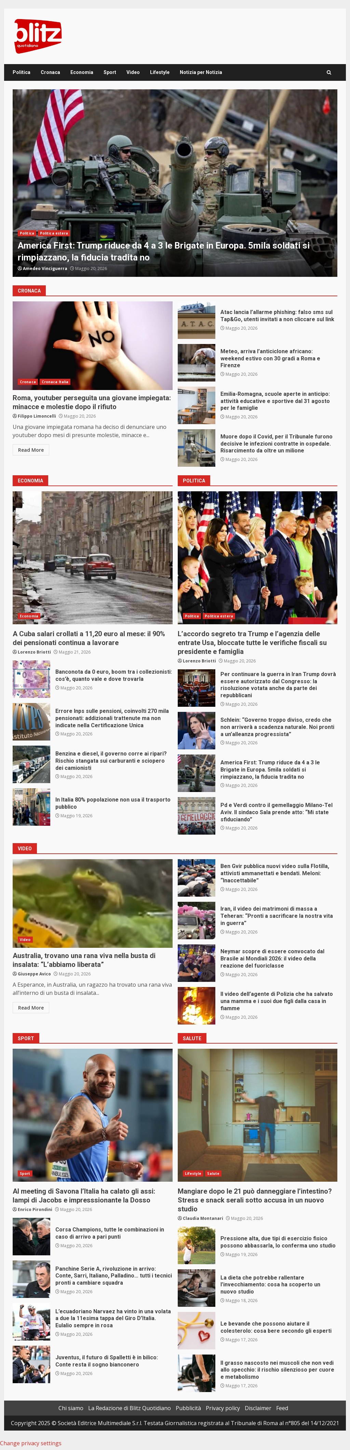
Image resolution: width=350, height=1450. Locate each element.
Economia (81, 72)
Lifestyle (160, 72)
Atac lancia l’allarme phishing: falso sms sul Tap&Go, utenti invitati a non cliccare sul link (196, 320)
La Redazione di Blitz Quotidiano (129, 1408)
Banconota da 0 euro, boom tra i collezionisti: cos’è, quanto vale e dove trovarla (31, 679)
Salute (213, 1173)
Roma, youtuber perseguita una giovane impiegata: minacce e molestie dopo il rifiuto (93, 345)
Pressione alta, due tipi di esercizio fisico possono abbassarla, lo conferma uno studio (196, 1245)
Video (133, 72)
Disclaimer (258, 1408)
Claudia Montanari (203, 1218)
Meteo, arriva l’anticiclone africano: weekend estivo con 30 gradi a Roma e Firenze (196, 363)
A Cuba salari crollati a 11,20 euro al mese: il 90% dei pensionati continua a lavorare (93, 557)
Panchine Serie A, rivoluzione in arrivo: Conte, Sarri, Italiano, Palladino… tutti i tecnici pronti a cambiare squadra (31, 1279)
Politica (21, 72)
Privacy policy (223, 1408)
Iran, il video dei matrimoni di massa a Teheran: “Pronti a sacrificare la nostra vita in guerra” (196, 920)
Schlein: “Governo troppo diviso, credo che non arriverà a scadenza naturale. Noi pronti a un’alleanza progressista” (196, 730)
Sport (110, 72)
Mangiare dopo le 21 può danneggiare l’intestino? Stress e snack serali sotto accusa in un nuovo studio (258, 1115)
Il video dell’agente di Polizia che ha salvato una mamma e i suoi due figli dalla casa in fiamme (196, 1006)
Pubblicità (188, 1408)
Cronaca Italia (55, 381)
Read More (31, 450)
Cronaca (50, 72)
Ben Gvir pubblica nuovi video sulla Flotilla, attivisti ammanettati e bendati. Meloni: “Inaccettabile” (196, 878)
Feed (282, 1408)
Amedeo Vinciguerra (45, 268)
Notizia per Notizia (201, 72)
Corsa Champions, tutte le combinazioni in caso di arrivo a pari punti (31, 1236)
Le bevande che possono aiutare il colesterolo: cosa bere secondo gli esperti (196, 1330)
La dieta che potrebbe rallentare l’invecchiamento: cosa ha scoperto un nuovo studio (196, 1288)
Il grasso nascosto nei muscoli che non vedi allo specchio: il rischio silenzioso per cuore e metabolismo (196, 1373)
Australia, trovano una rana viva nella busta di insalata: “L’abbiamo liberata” (93, 903)
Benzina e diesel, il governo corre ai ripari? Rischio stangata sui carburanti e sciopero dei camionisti (31, 764)
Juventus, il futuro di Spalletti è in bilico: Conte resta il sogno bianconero (31, 1364)
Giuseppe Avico (34, 974)
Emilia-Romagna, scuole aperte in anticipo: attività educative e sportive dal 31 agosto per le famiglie (196, 405)
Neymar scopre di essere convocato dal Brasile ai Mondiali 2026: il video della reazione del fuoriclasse (196, 963)
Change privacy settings (31, 1443)
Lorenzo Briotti (34, 652)
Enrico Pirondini (35, 1209)
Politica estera (54, 233)
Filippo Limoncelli (37, 416)
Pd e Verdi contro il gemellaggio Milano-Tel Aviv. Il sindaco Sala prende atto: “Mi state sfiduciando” (196, 816)
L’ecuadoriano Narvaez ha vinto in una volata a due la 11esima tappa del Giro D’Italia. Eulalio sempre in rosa (31, 1322)
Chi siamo (70, 1408)
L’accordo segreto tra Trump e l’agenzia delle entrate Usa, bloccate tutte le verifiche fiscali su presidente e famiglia (258, 557)
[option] (175, 183)
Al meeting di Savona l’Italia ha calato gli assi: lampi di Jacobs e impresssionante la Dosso (93, 1115)
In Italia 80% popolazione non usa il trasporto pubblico (31, 807)
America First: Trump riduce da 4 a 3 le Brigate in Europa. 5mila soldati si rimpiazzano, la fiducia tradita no (175, 183)
